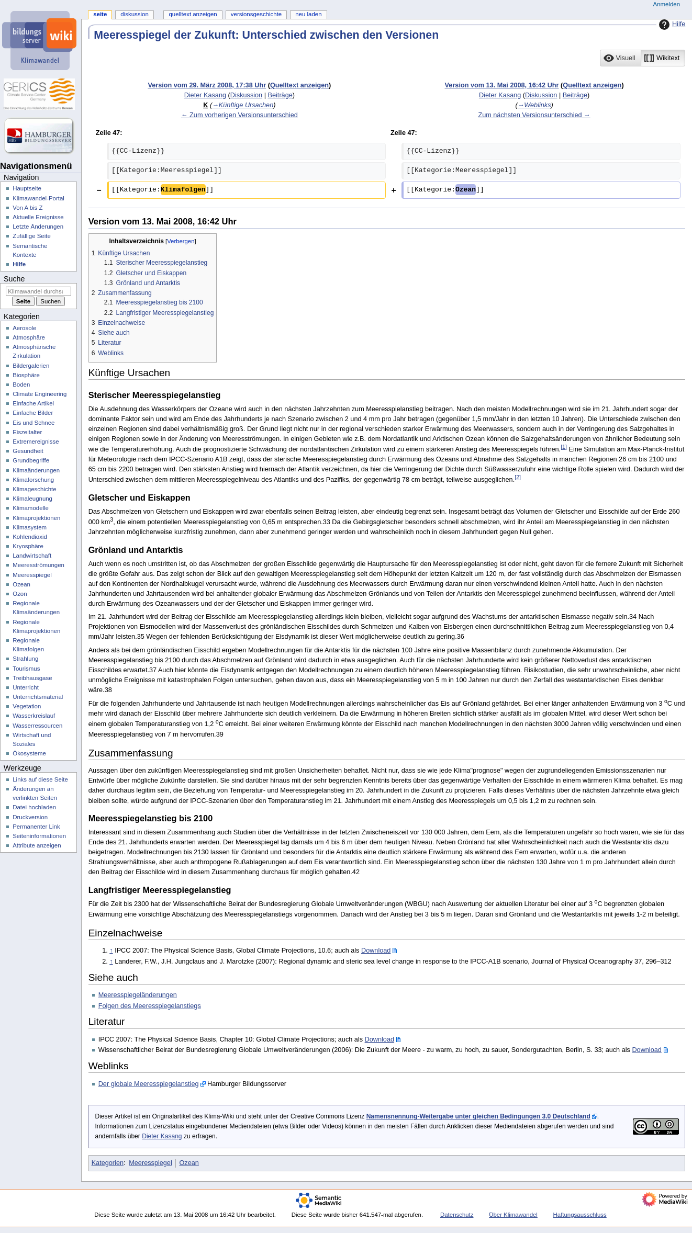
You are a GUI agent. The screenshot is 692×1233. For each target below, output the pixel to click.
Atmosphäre (29, 337)
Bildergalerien (31, 366)
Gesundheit (28, 451)
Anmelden (666, 4)
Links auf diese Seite (40, 779)
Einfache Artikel (33, 403)
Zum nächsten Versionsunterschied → (534, 115)
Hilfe (670, 24)
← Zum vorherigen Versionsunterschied (239, 115)
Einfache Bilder (33, 413)
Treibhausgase (32, 678)
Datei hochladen (34, 807)
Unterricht (26, 687)
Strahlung (25, 658)
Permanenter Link (36, 826)
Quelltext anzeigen (299, 85)
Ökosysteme (29, 753)
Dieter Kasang (162, 1136)
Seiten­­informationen (39, 836)
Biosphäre (26, 375)
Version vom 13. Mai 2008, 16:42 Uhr (502, 85)
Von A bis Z (27, 208)
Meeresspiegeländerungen (137, 995)
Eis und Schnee (33, 423)
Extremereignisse (36, 441)
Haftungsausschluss (580, 1215)
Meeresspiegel (150, 1163)
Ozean (188, 1163)
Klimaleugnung (32, 498)
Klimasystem (30, 527)
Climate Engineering (39, 394)
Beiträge (280, 95)
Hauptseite (27, 188)
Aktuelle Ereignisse (38, 217)
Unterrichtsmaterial (38, 697)
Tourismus (26, 668)
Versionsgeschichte (256, 14)
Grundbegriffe (31, 460)
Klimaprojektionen (36, 518)
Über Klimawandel (513, 1215)
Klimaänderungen (36, 470)
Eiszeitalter (27, 432)
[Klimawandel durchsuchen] (38, 291)
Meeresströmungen (38, 565)
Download (375, 950)
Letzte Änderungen (38, 226)
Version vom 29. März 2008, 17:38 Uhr (207, 85)
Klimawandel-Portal (38, 198)
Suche (14, 279)
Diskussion (246, 95)
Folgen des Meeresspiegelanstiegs (149, 1006)
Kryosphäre (28, 546)
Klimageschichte (34, 489)
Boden (21, 384)
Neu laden (308, 14)
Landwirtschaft (32, 555)
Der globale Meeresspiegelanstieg (148, 1084)
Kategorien (108, 1163)
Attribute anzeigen (37, 845)
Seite (100, 14)
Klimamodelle (31, 508)
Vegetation (27, 706)
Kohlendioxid (30, 537)
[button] (620, 58)
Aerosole (24, 328)
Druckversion (30, 817)
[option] (620, 58)
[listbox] (642, 58)
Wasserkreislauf (34, 715)
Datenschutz (457, 1215)
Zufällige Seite (32, 236)
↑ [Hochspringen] (111, 950)
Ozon (20, 594)
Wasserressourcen (37, 725)
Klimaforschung (33, 480)
